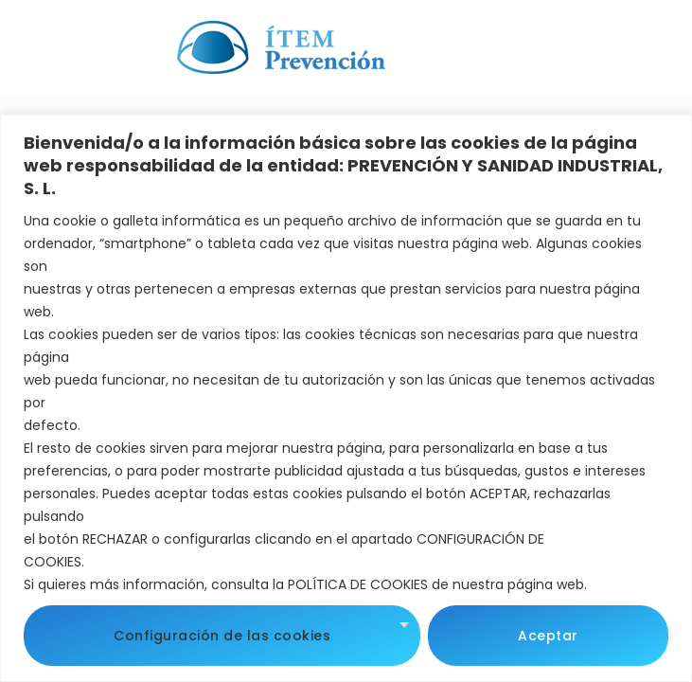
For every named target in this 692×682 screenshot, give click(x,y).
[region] (346, 398)
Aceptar (548, 635)
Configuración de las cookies (222, 635)
